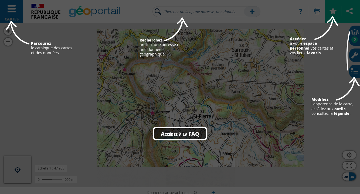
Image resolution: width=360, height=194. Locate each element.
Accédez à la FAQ (180, 133)
